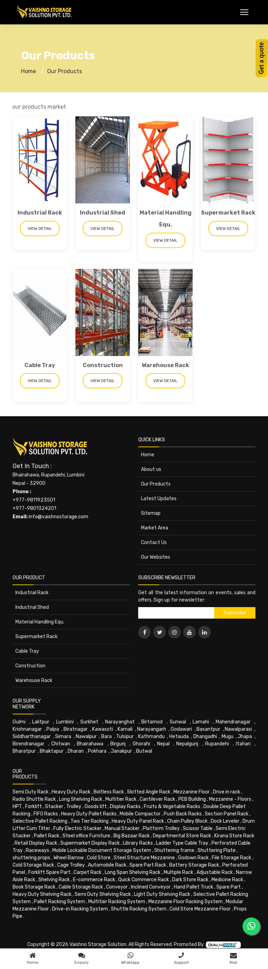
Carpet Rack (88, 872)
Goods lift (95, 806)
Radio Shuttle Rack (34, 799)
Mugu (227, 736)
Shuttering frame (174, 850)
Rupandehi (217, 744)
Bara (106, 736)
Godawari (181, 729)
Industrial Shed (102, 212)
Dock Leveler (225, 821)
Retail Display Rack (36, 843)
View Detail (40, 228)
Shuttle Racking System (138, 909)
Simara (63, 736)
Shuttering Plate (217, 850)
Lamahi (201, 722)
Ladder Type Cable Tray (182, 843)
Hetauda (179, 736)
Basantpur (208, 729)
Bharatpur (24, 751)
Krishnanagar (27, 729)
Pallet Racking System (59, 902)
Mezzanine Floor (191, 792)
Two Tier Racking (89, 821)
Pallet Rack (46, 836)
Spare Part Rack (147, 865)
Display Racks (125, 806)
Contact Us (154, 542)
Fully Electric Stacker (77, 828)
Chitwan (60, 744)
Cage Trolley (71, 865)
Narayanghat (120, 722)
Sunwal (178, 722)
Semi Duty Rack (31, 792)
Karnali (125, 729)
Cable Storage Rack (81, 887)
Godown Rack (193, 858)
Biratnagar (76, 729)
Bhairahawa (90, 744)
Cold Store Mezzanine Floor (200, 909)
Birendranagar (28, 744)
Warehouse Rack (165, 365)
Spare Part (228, 887)
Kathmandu (151, 736)
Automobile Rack (107, 865)
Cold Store (99, 858)
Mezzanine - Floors (230, 799)
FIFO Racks (46, 814)
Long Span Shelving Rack (133, 872)
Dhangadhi (205, 736)
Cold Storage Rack (33, 865)
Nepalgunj (187, 744)
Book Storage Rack (34, 887)
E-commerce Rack (94, 880)
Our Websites (155, 557)
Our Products (64, 71)
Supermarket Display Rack (90, 843)
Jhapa (245, 736)
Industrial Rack (39, 212)
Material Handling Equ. (39, 622)
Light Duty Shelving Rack (162, 894)
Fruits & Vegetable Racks (172, 806)
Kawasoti (102, 729)
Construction (103, 365)
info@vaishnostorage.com (58, 517)
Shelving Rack (54, 880)
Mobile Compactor (140, 814)
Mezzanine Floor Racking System (185, 902)
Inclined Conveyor (151, 887)
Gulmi (19, 722)
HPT (17, 806)
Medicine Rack (227, 880)
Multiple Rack (178, 872)
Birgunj (118, 744)
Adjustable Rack (214, 872)
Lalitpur (40, 722)
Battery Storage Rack (194, 865)
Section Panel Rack (226, 814)
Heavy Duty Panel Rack (138, 821)
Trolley (73, 806)
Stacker (54, 806)
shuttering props (31, 858)
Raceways (37, 850)
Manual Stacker (122, 828)
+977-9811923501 (34, 500)
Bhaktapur (52, 751)
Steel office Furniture (86, 836)
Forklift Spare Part (49, 872)
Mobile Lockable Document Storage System (101, 850)
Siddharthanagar (32, 736)
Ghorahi (141, 744)
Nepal (163, 744)
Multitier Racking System (116, 902)
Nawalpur (86, 736)
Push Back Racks (183, 814)
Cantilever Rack (157, 799)
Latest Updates (159, 499)
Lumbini (65, 722)
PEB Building (192, 799)
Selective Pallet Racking (40, 821)
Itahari (243, 744)
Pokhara (97, 751)
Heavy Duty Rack (71, 792)
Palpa (52, 729)
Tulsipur (125, 736)
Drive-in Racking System (80, 909)
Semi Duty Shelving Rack (103, 894)
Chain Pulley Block (187, 821)
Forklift (33, 806)
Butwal (144, 751)
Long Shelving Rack (80, 799)
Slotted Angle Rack (148, 792)
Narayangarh (151, 729)
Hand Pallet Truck (193, 887)
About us (151, 469)
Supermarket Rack (228, 212)
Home (28, 71)
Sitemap (151, 513)
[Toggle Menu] (244, 12)
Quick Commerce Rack (143, 880)
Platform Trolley (161, 828)
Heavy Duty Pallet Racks (89, 814)
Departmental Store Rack (182, 836)
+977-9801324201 (34, 508)
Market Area (154, 528)
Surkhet (89, 722)
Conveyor (117, 887)
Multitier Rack (120, 799)
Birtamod (152, 722)
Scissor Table (198, 828)
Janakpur (121, 751)
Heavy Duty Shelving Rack (42, 894)
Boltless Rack (109, 792)
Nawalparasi (238, 729)
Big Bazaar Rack (131, 836)
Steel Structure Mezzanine (144, 858)
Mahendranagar (233, 722)
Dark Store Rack (190, 880)
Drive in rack (226, 792)
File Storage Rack (231, 858)
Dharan (76, 751)
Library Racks (138, 843)
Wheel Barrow (68, 858)
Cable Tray (39, 365)
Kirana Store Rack (234, 836)
